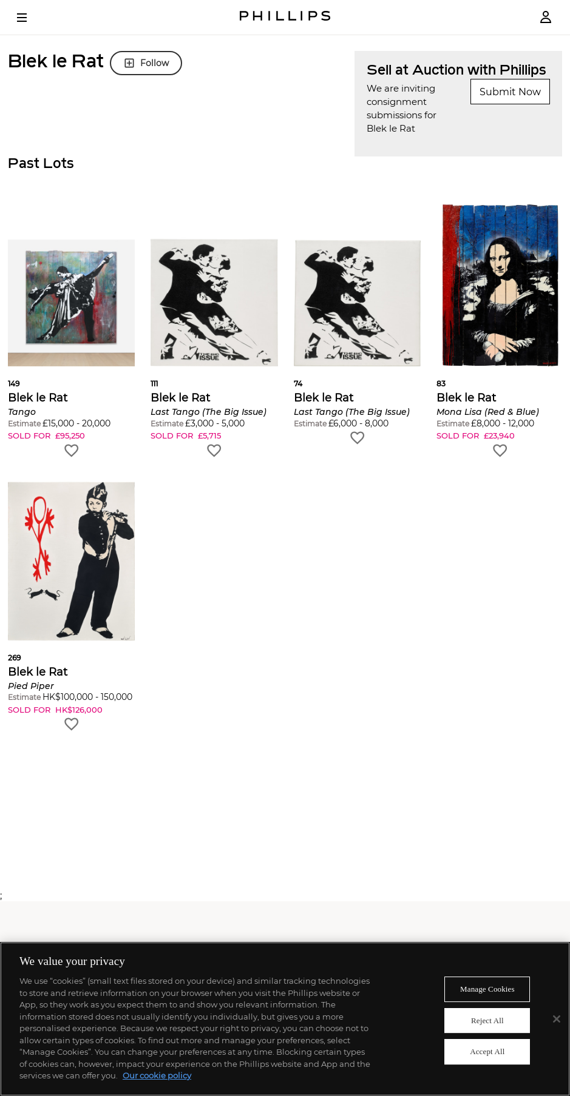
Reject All (487, 1020)
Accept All (487, 1052)
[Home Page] (285, 17)
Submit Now (510, 92)
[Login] (545, 17)
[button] (71, 331)
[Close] (556, 1019)
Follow (146, 63)
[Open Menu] (30, 17)
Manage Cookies (487, 988)
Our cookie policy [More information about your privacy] (157, 1075)
